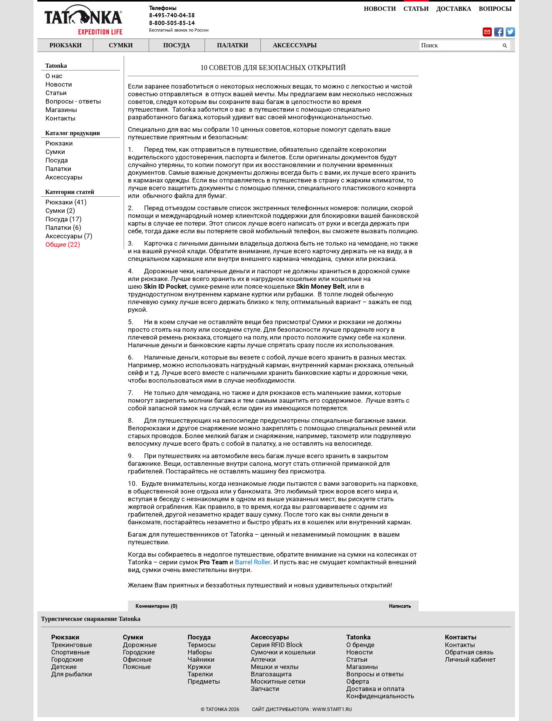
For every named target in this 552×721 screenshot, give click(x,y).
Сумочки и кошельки (283, 652)
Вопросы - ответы (73, 101)
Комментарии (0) (157, 605)
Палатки (232, 45)
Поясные (137, 667)
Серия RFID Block (277, 645)
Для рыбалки (71, 674)
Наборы (200, 652)
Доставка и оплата (375, 689)
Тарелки (200, 674)
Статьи (416, 8)
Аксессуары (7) (68, 236)
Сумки (121, 45)
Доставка (453, 8)
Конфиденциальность (380, 696)
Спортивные (70, 652)
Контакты (60, 118)
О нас (53, 76)
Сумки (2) (60, 210)
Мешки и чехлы (275, 667)
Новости (380, 8)
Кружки (199, 667)
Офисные (137, 659)
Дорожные (140, 645)
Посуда (176, 45)
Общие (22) (62, 244)
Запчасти (265, 689)
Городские (67, 659)
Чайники (201, 659)
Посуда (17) (63, 219)
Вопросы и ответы (375, 674)
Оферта (357, 681)
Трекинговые (71, 645)
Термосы (202, 645)
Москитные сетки (278, 681)
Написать (400, 605)
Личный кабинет (470, 659)
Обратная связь (469, 652)
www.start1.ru (332, 709)
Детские (64, 667)
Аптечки (263, 659)
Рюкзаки (66, 45)
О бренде (360, 645)
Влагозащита (271, 674)
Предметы (204, 681)
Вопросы (495, 8)
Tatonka (358, 637)
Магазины (61, 110)
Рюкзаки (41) (66, 202)
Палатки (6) (63, 227)
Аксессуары (295, 45)
